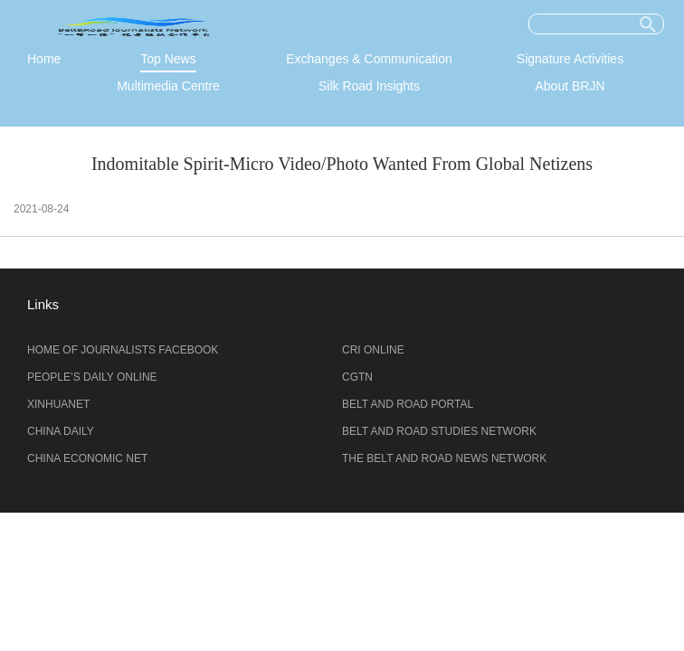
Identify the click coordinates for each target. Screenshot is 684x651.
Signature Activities (570, 59)
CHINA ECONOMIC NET (87, 458)
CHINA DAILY (60, 431)
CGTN (357, 377)
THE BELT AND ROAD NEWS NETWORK (444, 458)
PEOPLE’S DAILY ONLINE (92, 377)
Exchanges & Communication (369, 59)
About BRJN (569, 86)
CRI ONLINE (373, 350)
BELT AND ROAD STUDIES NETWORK (439, 431)
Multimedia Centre (168, 86)
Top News (167, 59)
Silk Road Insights (369, 86)
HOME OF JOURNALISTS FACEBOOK (122, 350)
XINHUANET (58, 404)
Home (44, 59)
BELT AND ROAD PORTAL (407, 404)
